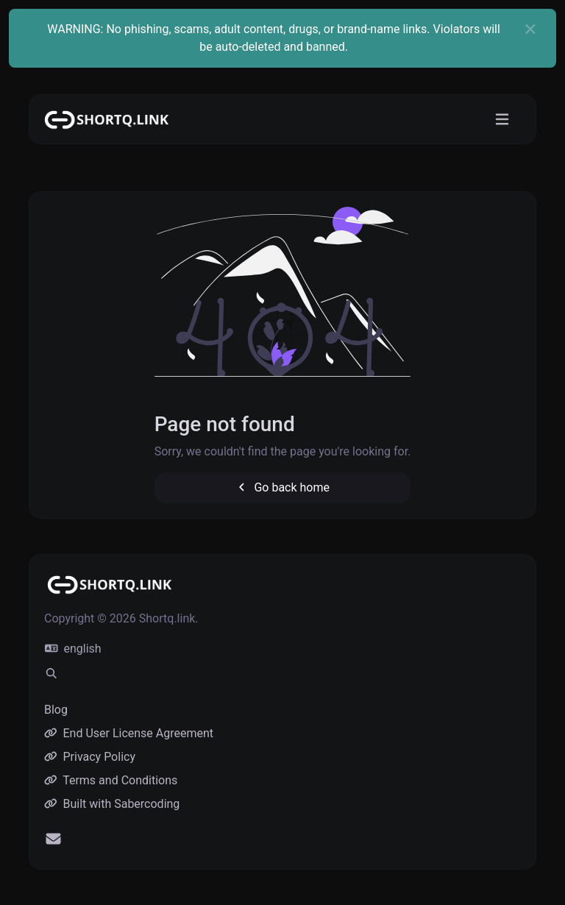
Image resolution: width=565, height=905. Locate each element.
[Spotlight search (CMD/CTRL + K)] (51, 674)
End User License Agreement (128, 733)
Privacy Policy (89, 757)
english (73, 649)
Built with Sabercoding (112, 804)
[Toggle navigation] (502, 119)
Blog (56, 710)
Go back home (282, 487)
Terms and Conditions (110, 780)
